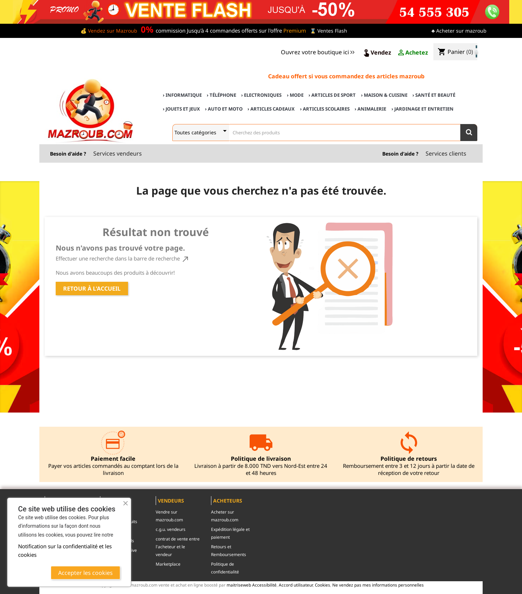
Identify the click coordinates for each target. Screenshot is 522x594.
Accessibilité (264, 585)
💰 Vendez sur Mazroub (108, 30)
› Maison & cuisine (384, 95)
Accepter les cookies (85, 573)
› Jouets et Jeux (181, 109)
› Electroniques (261, 95)
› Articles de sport (332, 95)
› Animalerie (370, 109)
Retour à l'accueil (92, 288)
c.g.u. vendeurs (170, 529)
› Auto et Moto (224, 109)
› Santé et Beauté (433, 95)
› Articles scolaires (325, 109)
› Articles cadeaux (271, 109)
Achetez (412, 52)
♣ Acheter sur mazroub (459, 30)
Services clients (446, 153)
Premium (294, 30)
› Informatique (182, 95)
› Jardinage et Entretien (423, 109)
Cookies (322, 585)
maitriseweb (239, 585)
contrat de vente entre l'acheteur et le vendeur (178, 546)
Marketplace (168, 564)
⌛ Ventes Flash (328, 30)
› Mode (295, 95)
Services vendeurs (117, 153)
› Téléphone (221, 95)
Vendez (376, 52)
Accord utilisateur (296, 585)
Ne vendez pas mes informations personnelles (378, 585)
